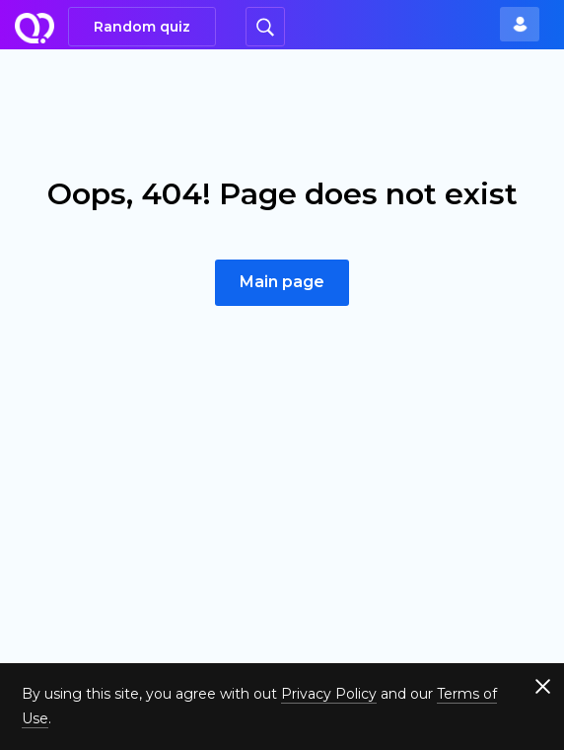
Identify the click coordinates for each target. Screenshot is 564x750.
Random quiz (142, 27)
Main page (282, 281)
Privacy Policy (329, 694)
